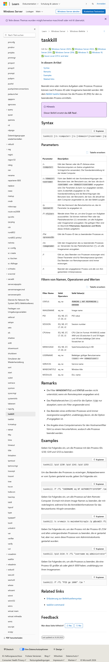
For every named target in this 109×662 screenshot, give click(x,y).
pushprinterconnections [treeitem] (18, 88)
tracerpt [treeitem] (11, 471)
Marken (71, 660)
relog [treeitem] (10, 165)
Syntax (46, 68)
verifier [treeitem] (11, 538)
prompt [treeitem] (11, 73)
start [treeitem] (10, 372)
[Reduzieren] (35, 29)
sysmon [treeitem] (11, 388)
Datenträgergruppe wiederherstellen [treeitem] (16, 137)
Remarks (47, 71)
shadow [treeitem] (11, 338)
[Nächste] (86, 4)
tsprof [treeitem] (10, 507)
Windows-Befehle (77, 31)
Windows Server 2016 (64, 52)
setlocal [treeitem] (11, 317)
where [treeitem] (10, 585)
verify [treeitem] (10, 543)
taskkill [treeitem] (11, 414)
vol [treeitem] (9, 548)
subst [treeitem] (10, 377)
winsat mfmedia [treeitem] (15, 616)
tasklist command (55, 604)
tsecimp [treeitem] (11, 497)
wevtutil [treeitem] (11, 580)
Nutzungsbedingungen (40, 660)
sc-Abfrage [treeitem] (12, 263)
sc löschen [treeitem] (12, 258)
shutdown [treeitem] (12, 353)
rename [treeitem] (11, 175)
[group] (74, 136)
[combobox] (19, 35)
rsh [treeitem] (9, 227)
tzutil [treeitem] (10, 523)
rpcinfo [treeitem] (11, 216)
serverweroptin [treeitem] (14, 294)
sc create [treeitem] (12, 253)
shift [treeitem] (10, 343)
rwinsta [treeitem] (11, 242)
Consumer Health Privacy (13, 660)
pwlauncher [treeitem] (13, 94)
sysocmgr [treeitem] (12, 393)
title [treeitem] (9, 450)
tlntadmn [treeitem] (12, 455)
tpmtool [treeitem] (11, 460)
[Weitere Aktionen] (104, 31)
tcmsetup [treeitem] (12, 424)
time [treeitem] (10, 440)
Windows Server (58, 31)
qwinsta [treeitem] (11, 120)
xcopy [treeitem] (10, 631)
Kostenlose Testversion (94, 11)
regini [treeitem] (10, 154)
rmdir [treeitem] (10, 201)
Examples (48, 75)
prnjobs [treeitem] (11, 52)
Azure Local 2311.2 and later (56, 56)
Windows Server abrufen (68, 11)
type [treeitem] (10, 512)
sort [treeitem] (9, 367)
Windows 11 (83, 52)
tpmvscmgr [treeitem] (13, 465)
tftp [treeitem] (9, 434)
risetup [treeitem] (11, 196)
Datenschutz (71, 656)
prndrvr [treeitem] (11, 47)
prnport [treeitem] (11, 63)
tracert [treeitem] (11, 476)
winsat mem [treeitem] (13, 611)
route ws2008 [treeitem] (14, 211)
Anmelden (101, 3)
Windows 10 (97, 52)
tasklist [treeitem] (11, 419)
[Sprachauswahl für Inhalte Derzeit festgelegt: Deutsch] (8, 649)
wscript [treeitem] (11, 626)
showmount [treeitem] (13, 348)
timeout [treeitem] (11, 445)
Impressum (58, 660)
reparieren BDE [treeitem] (14, 180)
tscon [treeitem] (10, 486)
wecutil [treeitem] (11, 574)
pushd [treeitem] (10, 83)
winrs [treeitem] (10, 606)
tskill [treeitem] (10, 502)
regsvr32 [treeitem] (12, 159)
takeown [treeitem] (11, 403)
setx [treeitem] (9, 327)
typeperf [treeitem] (11, 517)
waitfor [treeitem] (11, 559)
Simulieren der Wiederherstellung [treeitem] (16, 360)
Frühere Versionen (33, 656)
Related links (49, 79)
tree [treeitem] (9, 481)
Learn (44, 31)
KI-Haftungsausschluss (12, 656)
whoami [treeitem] (11, 590)
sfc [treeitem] (9, 332)
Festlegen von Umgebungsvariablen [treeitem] (17, 310)
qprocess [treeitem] (12, 104)
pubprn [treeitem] (11, 78)
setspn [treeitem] (11, 322)
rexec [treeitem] (10, 190)
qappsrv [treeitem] (11, 99)
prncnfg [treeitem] (11, 42)
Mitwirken (58, 656)
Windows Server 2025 (61, 49)
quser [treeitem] (10, 114)
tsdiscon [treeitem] (11, 491)
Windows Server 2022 (84, 49)
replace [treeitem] (11, 185)
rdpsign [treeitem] (11, 130)
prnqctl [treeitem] (11, 68)
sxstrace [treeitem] (11, 382)
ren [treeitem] (9, 170)
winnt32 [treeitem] (11, 600)
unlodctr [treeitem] (11, 528)
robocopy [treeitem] (12, 206)
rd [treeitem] (9, 125)
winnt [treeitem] (10, 595)
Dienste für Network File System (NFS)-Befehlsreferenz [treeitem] (20, 301)
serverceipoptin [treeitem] (14, 284)
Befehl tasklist (53, 93)
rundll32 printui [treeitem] (14, 237)
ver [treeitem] (9, 533)
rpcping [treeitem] (11, 222)
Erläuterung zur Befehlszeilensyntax (64, 598)
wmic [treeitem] (10, 621)
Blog (46, 656)
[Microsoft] (5, 4)
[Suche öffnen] (93, 3)
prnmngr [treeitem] (12, 57)
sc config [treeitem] (12, 248)
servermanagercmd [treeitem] (16, 289)
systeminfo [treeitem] (12, 398)
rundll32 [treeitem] (11, 232)
